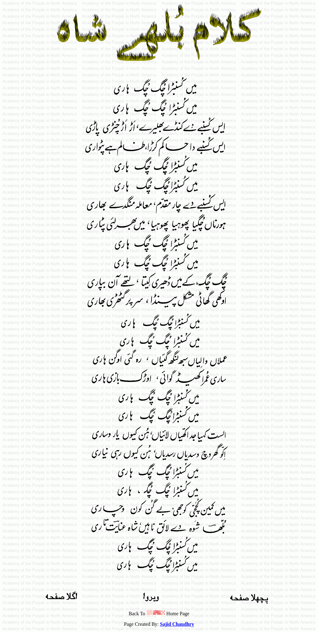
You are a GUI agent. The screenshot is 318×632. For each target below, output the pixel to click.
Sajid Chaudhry (177, 624)
